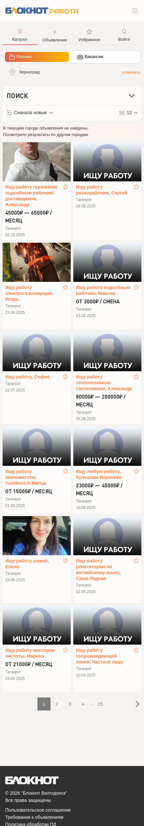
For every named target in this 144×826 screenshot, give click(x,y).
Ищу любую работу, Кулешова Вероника (99, 474)
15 (100, 704)
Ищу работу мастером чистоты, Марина (30, 653)
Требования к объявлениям (34, 817)
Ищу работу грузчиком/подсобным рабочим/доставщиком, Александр (31, 195)
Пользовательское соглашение (38, 810)
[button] (54, 35)
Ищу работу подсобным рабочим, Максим (103, 290)
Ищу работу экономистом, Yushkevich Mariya (25, 477)
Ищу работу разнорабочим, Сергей (101, 189)
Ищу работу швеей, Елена (27, 563)
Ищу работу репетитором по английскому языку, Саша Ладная (98, 569)
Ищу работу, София (27, 376)
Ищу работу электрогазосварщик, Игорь (29, 293)
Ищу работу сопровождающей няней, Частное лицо (99, 656)
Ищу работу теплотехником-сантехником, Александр (104, 382)
